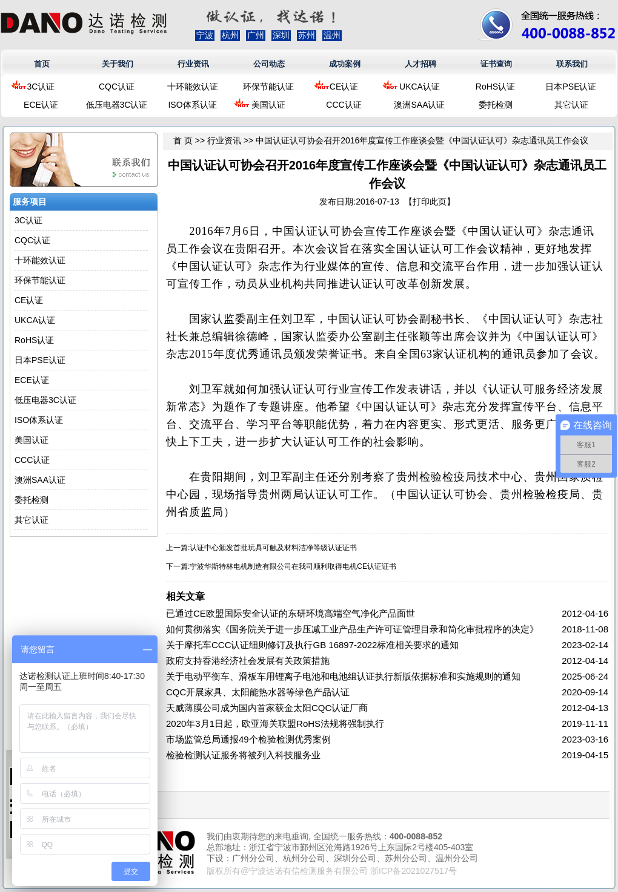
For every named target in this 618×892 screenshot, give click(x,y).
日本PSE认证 (570, 86)
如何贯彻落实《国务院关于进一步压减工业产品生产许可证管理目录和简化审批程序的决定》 (352, 629)
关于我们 (117, 63)
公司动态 (269, 63)
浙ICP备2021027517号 (413, 871)
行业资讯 (193, 63)
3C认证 (41, 86)
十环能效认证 (192, 86)
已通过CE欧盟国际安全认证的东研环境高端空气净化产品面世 (290, 613)
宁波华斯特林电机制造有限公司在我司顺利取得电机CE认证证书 (293, 566)
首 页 (183, 140)
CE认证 (344, 86)
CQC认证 (117, 86)
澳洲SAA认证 (419, 105)
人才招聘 (420, 63)
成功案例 (344, 63)
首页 (42, 63)
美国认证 (268, 105)
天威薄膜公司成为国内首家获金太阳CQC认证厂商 (267, 708)
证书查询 (496, 63)
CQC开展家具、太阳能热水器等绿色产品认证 (258, 692)
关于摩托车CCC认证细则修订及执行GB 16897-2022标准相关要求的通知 (312, 645)
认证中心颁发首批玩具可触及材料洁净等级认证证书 (273, 547)
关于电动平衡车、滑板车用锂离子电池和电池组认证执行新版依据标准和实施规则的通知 (343, 676)
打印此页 (430, 201)
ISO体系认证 (192, 105)
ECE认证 (41, 105)
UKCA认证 (419, 86)
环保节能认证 (268, 86)
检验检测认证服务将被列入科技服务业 (243, 755)
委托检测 (496, 105)
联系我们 (572, 63)
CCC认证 (343, 105)
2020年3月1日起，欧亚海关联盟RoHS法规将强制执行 (275, 723)
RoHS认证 (495, 86)
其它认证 (571, 105)
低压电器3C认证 (117, 105)
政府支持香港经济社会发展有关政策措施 (248, 660)
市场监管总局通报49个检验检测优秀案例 (248, 739)
